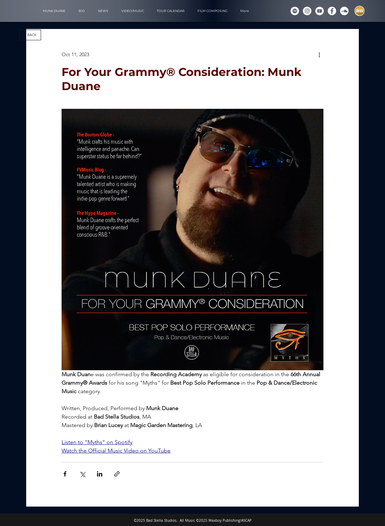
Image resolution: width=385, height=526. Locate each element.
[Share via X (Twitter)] (82, 474)
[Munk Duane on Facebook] (332, 11)
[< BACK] (30, 35)
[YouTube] (319, 11)
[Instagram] (307, 11)
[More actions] (319, 54)
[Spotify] (295, 11)
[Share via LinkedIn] (99, 474)
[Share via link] (117, 474)
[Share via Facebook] (65, 474)
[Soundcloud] (344, 11)
